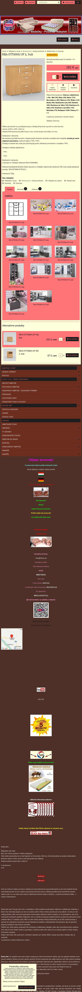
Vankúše (5, 450)
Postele (41, 375)
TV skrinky (6, 432)
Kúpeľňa (5, 443)
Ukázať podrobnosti (9, 986)
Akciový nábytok (9, 383)
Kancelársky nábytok (41, 446)
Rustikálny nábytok (41, 387)
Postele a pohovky (10, 409)
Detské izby (71, 181)
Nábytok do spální (55, 181)
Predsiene (6, 394)
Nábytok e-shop (11, 181)
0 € (78, 2)
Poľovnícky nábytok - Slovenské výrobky (19, 390)
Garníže (41, 454)
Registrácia (30, 2)
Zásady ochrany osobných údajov (14, 981)
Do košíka (70, 76)
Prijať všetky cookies (26, 987)
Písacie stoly (7, 417)
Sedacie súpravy (41, 372)
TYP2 (5, 156)
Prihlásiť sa (19, 2)
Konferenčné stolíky (11, 435)
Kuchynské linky (9, 398)
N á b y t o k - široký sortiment (32, 181)
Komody (8, 183)
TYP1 (5, 152)
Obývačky (41, 428)
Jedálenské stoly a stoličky (14, 402)
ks (61, 339)
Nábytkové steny (9, 424)
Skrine (5, 413)
